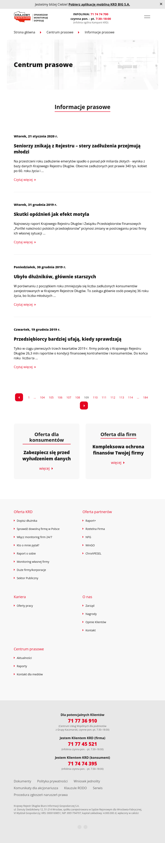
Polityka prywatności (52, 781)
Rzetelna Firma (95, 529)
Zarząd (90, 606)
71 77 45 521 (82, 744)
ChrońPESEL (93, 553)
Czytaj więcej (23, 179)
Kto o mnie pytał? (28, 545)
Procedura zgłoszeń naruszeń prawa (41, 795)
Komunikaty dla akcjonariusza (36, 788)
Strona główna (24, 32)
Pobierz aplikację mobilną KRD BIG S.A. (99, 4)
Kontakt (91, 630)
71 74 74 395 (82, 763)
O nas (87, 596)
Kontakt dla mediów (30, 674)
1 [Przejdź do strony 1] (29, 397)
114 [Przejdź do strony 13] (130, 397)
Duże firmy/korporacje (31, 570)
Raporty (22, 666)
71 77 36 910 (82, 720)
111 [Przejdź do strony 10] (104, 397)
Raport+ (91, 521)
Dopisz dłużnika (27, 521)
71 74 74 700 (99, 14)
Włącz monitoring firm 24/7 (34, 537)
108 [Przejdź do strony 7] (77, 397)
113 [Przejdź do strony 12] (121, 397)
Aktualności (24, 658)
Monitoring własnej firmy (33, 562)
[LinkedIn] (86, 827)
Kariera (20, 596)
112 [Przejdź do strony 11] (113, 397)
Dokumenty (22, 781)
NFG (88, 537)
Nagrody (91, 614)
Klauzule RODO (75, 788)
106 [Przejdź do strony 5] (59, 397)
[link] (19, 397)
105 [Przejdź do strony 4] (51, 397)
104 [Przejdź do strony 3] (42, 397)
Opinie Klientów (96, 622)
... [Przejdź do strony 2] (35, 397)
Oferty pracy (25, 606)
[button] (147, 17)
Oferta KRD (23, 511)
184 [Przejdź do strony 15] (145, 397)
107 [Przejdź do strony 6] (68, 397)
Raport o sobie (26, 553)
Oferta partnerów (97, 511)
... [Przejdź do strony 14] (138, 397)
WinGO (90, 545)
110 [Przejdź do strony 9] (95, 397)
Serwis (98, 788)
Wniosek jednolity (87, 781)
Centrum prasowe (60, 32)
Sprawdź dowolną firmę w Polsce (38, 529)
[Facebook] (79, 827)
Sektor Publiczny (27, 578)
